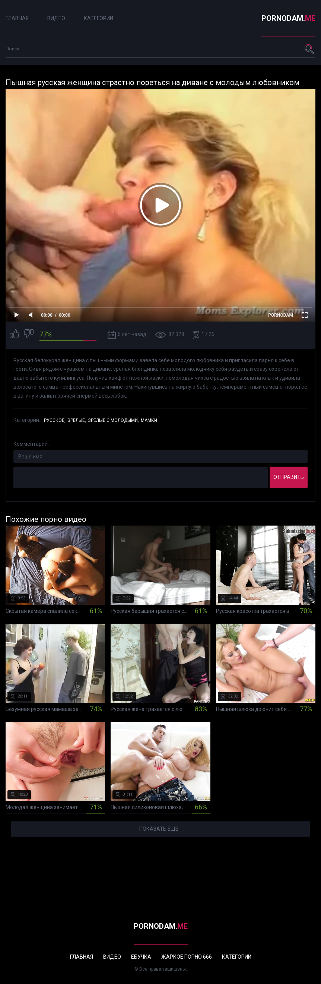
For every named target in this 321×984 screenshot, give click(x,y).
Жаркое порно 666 (186, 957)
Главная (17, 18)
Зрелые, (76, 420)
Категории (98, 18)
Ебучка (141, 957)
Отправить (288, 477)
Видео (56, 18)
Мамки (149, 420)
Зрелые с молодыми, (113, 420)
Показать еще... (160, 829)
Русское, (55, 420)
